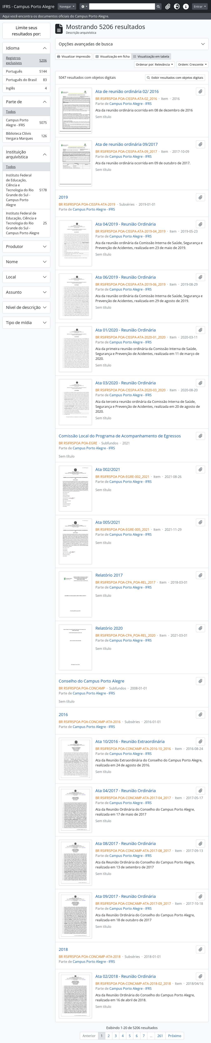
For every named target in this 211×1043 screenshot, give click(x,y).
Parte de (14, 101)
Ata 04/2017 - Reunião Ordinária (125, 790)
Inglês (26, 89)
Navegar (66, 6)
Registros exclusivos (26, 60)
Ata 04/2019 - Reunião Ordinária (125, 224)
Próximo (174, 1036)
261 (160, 1036)
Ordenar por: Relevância (153, 64)
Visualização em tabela (151, 56)
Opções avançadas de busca (86, 44)
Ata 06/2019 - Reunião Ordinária (125, 277)
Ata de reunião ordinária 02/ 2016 (127, 91)
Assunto (14, 292)
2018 (63, 949)
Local (11, 277)
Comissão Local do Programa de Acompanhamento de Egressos (120, 435)
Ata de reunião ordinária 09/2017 (126, 144)
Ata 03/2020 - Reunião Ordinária (125, 382)
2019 (63, 197)
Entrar (198, 6)
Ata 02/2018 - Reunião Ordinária (125, 976)
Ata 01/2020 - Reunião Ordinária (125, 330)
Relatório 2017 (109, 575)
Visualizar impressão (73, 56)
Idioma (12, 48)
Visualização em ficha (113, 56)
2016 (63, 714)
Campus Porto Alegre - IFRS (26, 122)
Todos (11, 111)
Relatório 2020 (109, 628)
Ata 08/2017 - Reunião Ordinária (125, 843)
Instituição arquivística (17, 154)
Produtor (14, 246)
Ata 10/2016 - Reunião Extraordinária (130, 741)
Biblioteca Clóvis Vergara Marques (26, 136)
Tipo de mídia (19, 322)
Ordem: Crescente (191, 64)
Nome (12, 261)
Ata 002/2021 (107, 469)
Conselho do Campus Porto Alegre (91, 681)
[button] (167, 6)
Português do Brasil (26, 80)
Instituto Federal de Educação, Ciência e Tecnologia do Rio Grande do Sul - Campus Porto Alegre (26, 190)
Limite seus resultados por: (26, 31)
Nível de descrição (23, 307)
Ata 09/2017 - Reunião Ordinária (125, 896)
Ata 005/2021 (107, 522)
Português (26, 72)
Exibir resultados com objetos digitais (175, 78)
